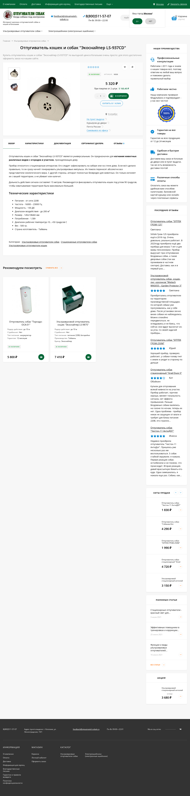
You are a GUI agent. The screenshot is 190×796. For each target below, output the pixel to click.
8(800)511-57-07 (98, 16)
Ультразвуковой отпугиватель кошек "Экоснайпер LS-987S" (73, 323)
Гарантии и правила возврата (12, 776)
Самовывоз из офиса (97, 130)
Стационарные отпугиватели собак (79, 241)
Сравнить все (54, 268)
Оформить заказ (39, 761)
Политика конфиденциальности (13, 781)
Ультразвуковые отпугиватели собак (30, 41)
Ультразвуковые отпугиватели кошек (28, 245)
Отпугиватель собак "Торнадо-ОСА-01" (25, 323)
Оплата (23, 4)
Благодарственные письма (88, 4)
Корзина (35, 754)
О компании (9, 4)
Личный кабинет (39, 757)
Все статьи (158, 665)
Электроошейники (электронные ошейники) (96, 755)
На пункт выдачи (95, 119)
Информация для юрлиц (57, 4)
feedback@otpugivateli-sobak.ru (86, 729)
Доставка (36, 4)
